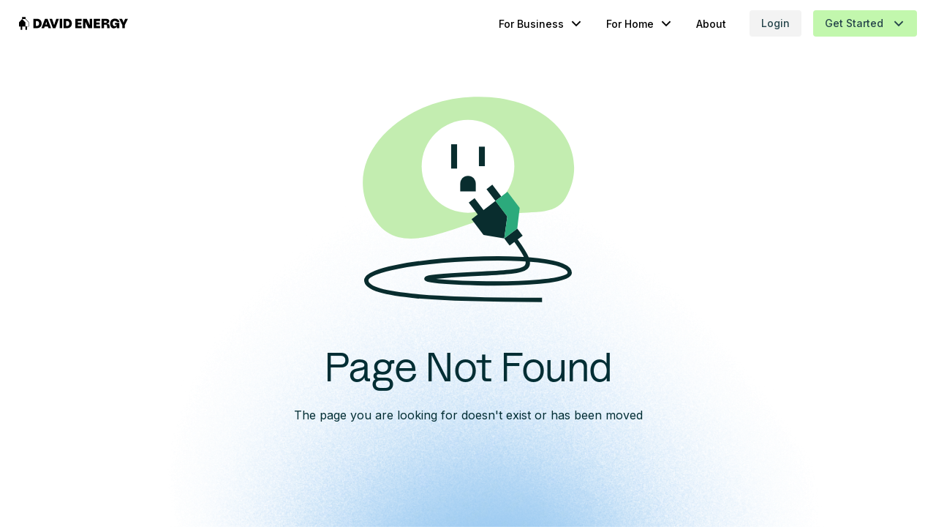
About (683, 24)
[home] (101, 23)
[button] (513, 23)
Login (747, 23)
